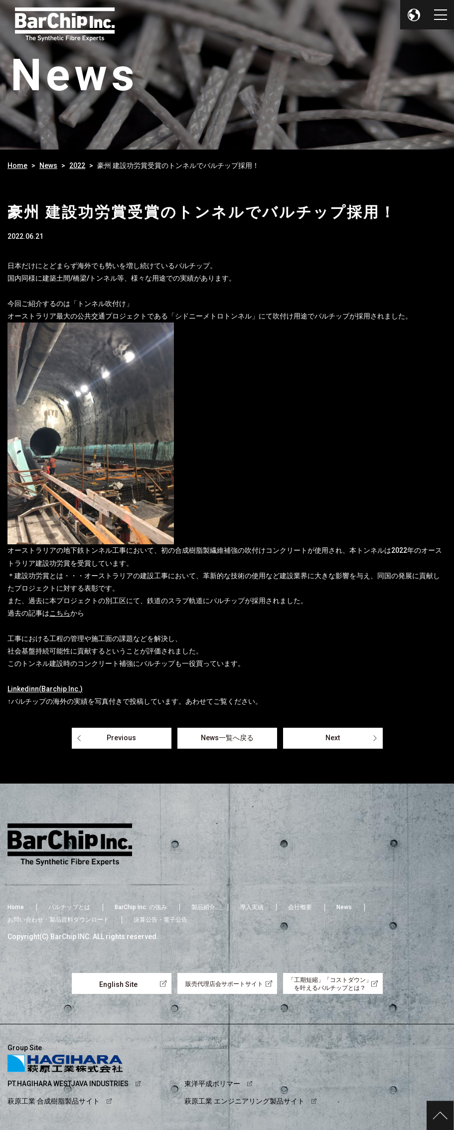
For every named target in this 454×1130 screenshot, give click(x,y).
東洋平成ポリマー (212, 1084)
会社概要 (300, 907)
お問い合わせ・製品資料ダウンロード (58, 919)
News (48, 165)
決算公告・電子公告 (160, 919)
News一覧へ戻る (227, 738)
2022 (77, 165)
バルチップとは (69, 907)
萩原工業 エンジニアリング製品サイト (244, 1101)
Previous (121, 738)
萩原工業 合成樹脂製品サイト (53, 1101)
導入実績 (252, 907)
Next (332, 738)
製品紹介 (203, 907)
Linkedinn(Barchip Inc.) (45, 689)
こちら (59, 613)
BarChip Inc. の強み (141, 907)
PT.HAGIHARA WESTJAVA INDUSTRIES (68, 1084)
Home (17, 165)
